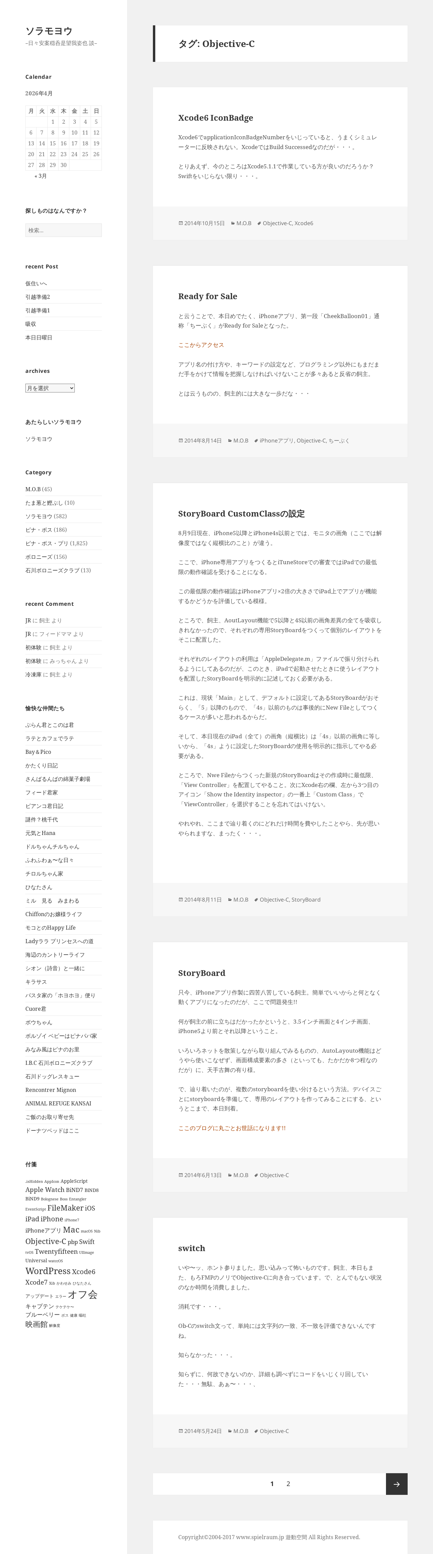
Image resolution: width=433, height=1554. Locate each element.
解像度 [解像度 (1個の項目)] (54, 1325)
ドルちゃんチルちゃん (52, 846)
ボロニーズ (38, 556)
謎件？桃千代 (41, 819)
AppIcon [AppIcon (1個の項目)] (51, 1181)
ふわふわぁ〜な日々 (49, 860)
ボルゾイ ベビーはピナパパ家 (61, 1035)
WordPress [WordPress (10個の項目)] (48, 1270)
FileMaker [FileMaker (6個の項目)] (65, 1208)
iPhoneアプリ (277, 440)
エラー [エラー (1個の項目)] (60, 1296)
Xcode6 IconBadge (215, 117)
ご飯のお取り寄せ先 (49, 1117)
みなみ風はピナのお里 (52, 1049)
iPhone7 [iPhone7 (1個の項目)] (72, 1220)
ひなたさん (38, 887)
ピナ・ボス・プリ (47, 543)
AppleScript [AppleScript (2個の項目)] (74, 1181)
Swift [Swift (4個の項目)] (87, 1241)
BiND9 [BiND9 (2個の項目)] (32, 1198)
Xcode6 (304, 223)
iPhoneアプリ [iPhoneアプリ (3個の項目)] (43, 1230)
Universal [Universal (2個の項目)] (36, 1260)
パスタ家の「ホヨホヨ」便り (60, 995)
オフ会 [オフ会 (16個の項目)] (83, 1294)
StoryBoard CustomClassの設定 (241, 513)
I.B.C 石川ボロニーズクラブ (58, 1063)
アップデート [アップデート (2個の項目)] (39, 1296)
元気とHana (40, 833)
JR (28, 620)
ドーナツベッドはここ (52, 1130)
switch (191, 1247)
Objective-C (277, 223)
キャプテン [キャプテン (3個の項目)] (39, 1306)
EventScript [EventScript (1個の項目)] (35, 1209)
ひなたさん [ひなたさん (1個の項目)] (82, 1283)
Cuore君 (35, 1008)
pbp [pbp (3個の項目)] (73, 1242)
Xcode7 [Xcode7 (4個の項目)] (36, 1282)
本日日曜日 (38, 337)
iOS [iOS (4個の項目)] (90, 1208)
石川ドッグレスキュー (52, 1076)
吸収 (30, 324)
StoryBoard (306, 899)
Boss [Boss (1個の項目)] (64, 1199)
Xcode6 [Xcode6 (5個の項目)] (83, 1271)
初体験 (33, 647)
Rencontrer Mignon (50, 1090)
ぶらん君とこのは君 (49, 724)
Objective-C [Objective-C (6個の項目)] (45, 1241)
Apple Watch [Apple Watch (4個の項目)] (45, 1189)
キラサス (36, 981)
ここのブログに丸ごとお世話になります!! (232, 1128)
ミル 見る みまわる (52, 900)
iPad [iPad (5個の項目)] (32, 1218)
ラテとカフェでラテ (49, 738)
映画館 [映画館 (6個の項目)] (36, 1324)
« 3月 (41, 176)
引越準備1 (37, 310)
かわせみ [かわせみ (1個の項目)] (63, 1283)
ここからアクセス (201, 345)
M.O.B (33, 489)
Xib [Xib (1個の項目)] (52, 1283)
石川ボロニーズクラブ (52, 570)
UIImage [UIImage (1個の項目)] (86, 1252)
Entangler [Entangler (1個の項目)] (77, 1199)
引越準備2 (37, 297)
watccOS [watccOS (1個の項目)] (55, 1261)
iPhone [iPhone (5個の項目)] (52, 1218)
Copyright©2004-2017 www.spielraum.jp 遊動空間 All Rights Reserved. (269, 1537)
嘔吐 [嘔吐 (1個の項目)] (82, 1315)
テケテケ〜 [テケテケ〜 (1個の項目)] (64, 1307)
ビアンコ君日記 (44, 806)
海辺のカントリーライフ (55, 954)
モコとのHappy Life (50, 927)
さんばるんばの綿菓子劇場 (57, 779)
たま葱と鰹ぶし (44, 502)
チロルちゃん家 (44, 873)
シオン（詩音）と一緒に (55, 968)
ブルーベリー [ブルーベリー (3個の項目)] (42, 1314)
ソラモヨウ (49, 30)
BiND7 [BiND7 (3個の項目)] (74, 1190)
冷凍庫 (33, 674)
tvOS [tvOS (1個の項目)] (29, 1252)
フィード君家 (41, 792)
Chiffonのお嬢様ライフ (53, 914)
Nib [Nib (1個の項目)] (97, 1231)
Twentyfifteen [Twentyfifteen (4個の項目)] (56, 1251)
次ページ (397, 1484)
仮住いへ (36, 283)
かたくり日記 (41, 765)
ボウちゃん (38, 1022)
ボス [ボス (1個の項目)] (65, 1315)
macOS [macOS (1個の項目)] (87, 1231)
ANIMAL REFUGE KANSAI (58, 1103)
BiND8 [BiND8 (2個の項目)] (92, 1190)
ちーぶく (339, 440)
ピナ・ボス (38, 529)
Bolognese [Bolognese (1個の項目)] (50, 1199)
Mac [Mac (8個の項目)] (71, 1229)
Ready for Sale (207, 296)
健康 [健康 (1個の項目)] (73, 1315)
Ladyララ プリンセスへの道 (59, 941)
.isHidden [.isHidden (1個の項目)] (34, 1181)
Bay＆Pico (38, 752)
